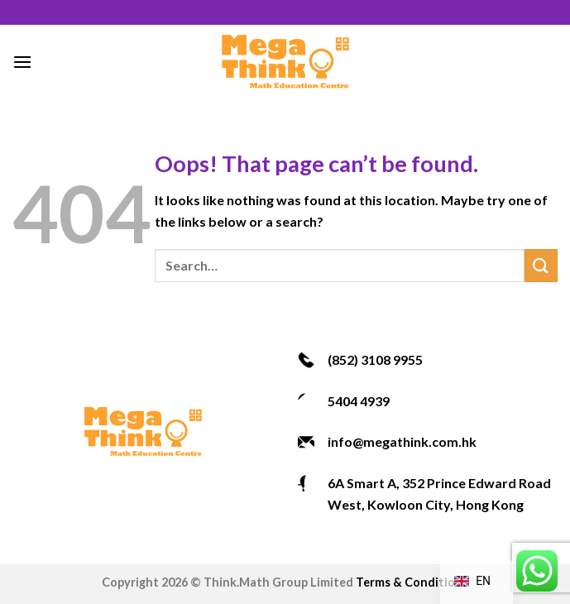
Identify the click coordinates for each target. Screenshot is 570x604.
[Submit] (541, 265)
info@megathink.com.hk (402, 441)
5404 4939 (359, 401)
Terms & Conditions (412, 582)
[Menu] (22, 61)
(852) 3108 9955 (375, 359)
